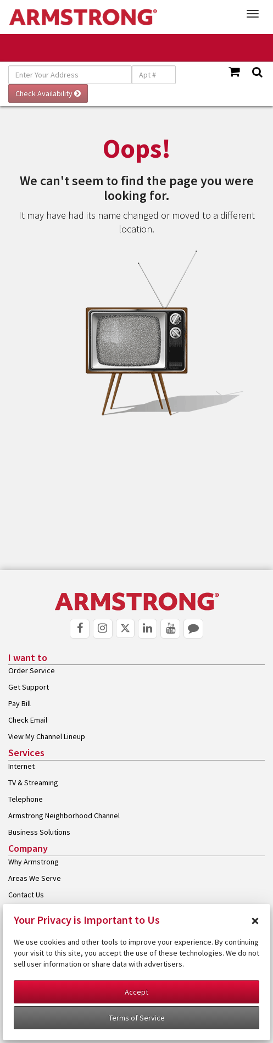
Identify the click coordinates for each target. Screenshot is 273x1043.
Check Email (27, 720)
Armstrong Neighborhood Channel (64, 815)
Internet (21, 766)
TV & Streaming (33, 782)
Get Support (28, 687)
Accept (136, 992)
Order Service (31, 670)
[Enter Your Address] (70, 74)
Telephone (25, 799)
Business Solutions (39, 832)
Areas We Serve (34, 878)
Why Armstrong (33, 862)
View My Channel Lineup (46, 736)
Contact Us (26, 895)
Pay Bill (19, 703)
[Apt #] (154, 74)
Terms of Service (137, 1018)
